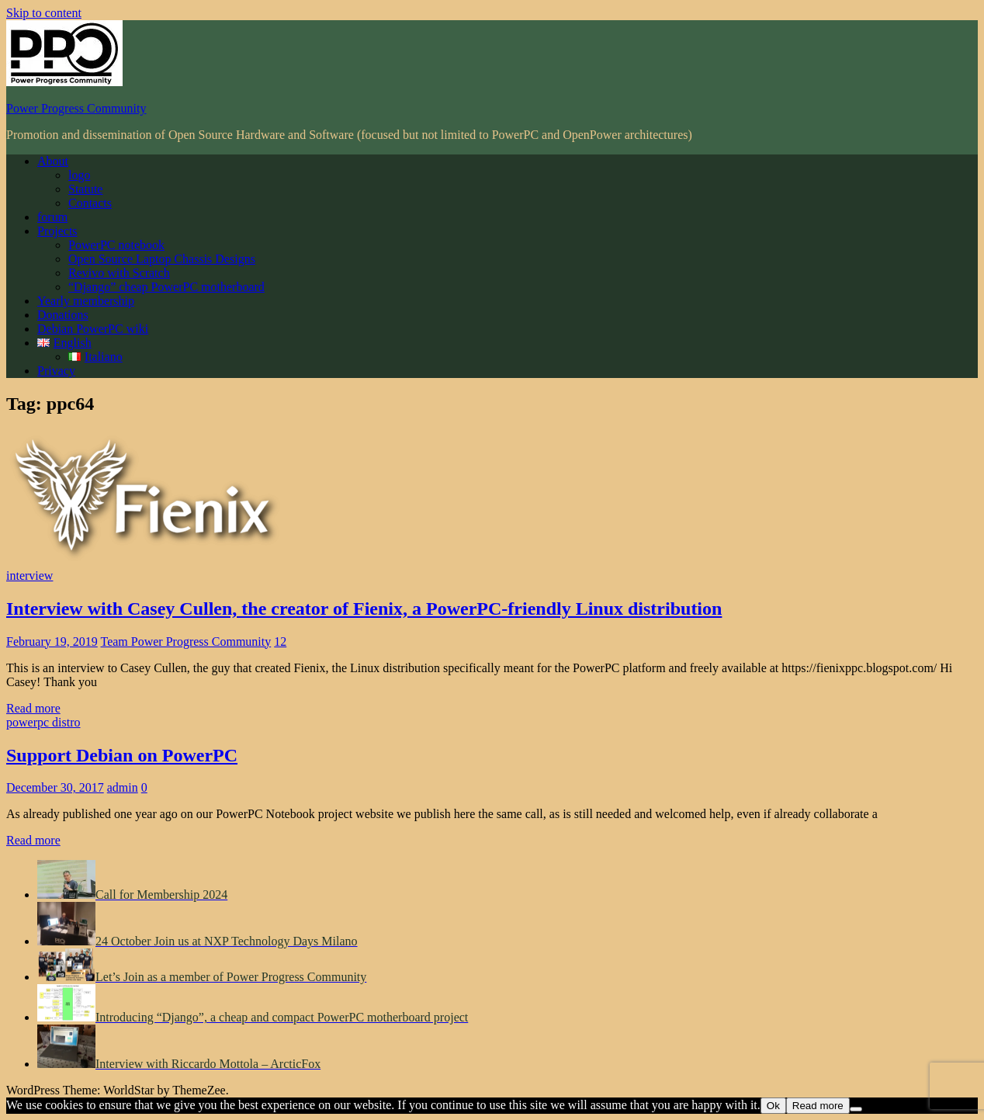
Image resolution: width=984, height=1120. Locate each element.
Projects (57, 231)
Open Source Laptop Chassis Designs (161, 258)
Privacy (56, 370)
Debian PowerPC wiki (92, 328)
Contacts (90, 203)
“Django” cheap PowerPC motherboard (166, 286)
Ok (773, 1105)
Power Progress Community (76, 108)
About (52, 161)
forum (52, 217)
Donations (62, 314)
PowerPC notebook (116, 244)
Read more (33, 708)
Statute (85, 189)
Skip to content (43, 12)
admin (122, 787)
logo (79, 175)
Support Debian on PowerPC (121, 755)
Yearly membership (85, 300)
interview (29, 575)
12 (280, 641)
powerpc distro (43, 722)
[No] (856, 1109)
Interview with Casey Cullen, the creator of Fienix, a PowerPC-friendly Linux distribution (364, 608)
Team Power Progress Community (185, 641)
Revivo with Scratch (119, 272)
